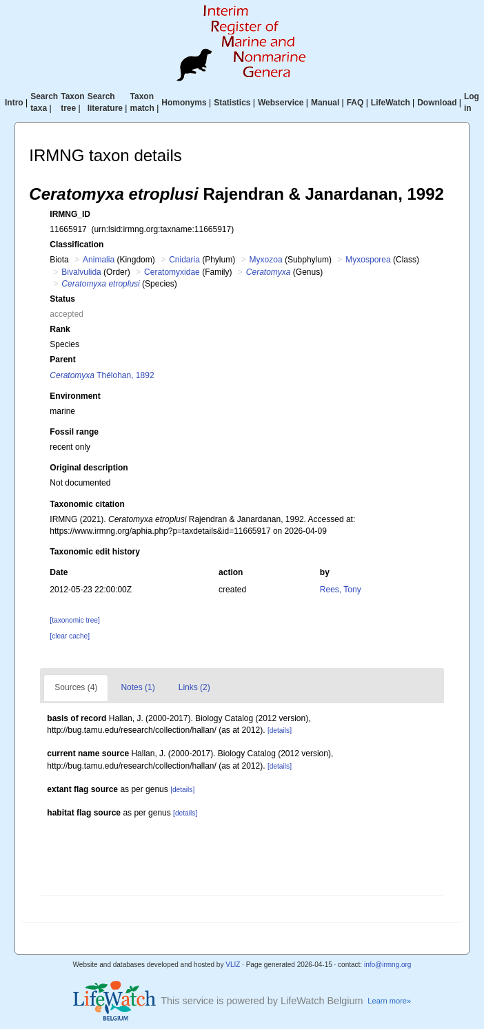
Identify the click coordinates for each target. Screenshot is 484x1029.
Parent (62, 359)
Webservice (281, 102)
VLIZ (232, 964)
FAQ (355, 102)
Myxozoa (266, 259)
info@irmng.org (388, 964)
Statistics (232, 102)
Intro (14, 102)
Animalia (98, 259)
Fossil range (74, 432)
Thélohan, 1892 (102, 375)
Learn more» (389, 1001)
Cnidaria (184, 259)
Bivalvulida (81, 272)
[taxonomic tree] (74, 620)
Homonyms (183, 102)
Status (62, 299)
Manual (325, 102)
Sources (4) (75, 687)
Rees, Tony (340, 589)
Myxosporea (367, 259)
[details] (280, 730)
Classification (76, 244)
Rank (60, 329)
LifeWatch (390, 102)
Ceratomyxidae (172, 272)
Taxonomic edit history (94, 552)
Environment (75, 396)
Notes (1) (137, 687)
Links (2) (194, 687)
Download (436, 102)
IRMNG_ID (70, 214)
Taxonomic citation (87, 504)
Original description (89, 467)
